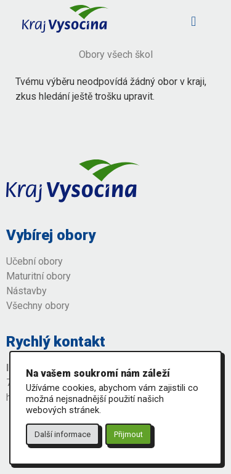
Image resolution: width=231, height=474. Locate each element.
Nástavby (27, 291)
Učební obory (34, 261)
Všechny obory (38, 305)
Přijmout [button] (128, 434)
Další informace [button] (62, 434)
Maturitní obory (38, 276)
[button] (194, 21)
